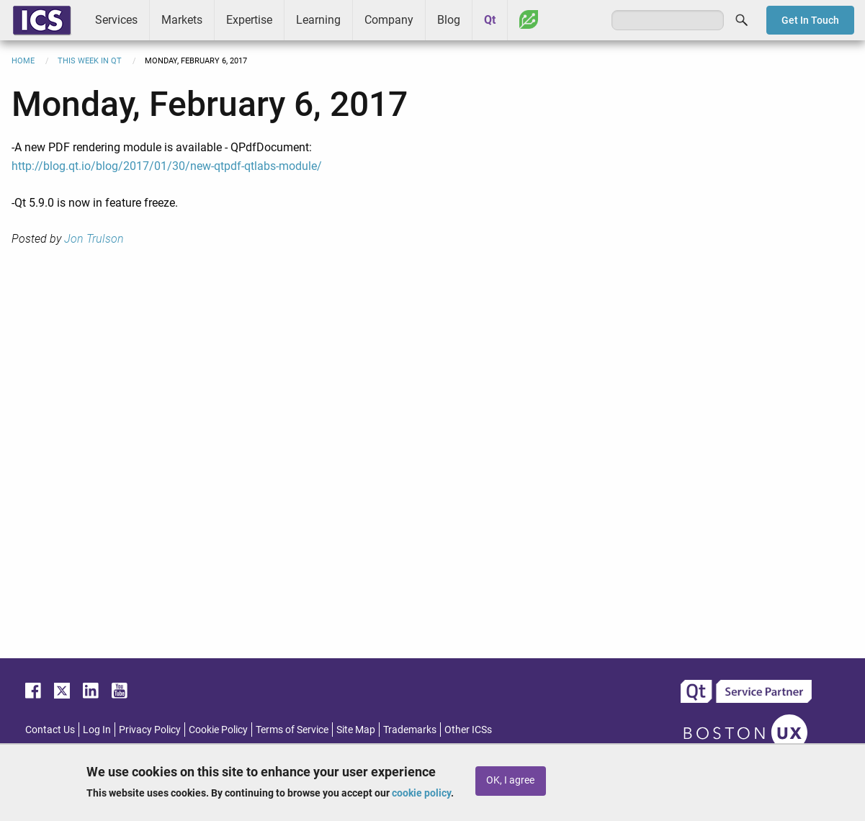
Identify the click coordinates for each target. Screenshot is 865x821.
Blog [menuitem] (448, 20)
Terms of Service (292, 729)
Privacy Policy (150, 729)
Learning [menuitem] (318, 20)
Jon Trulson (94, 239)
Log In (97, 729)
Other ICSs (468, 729)
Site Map (355, 729)
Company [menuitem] (388, 20)
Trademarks (409, 729)
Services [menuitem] (116, 20)
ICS (42, 20)
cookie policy (421, 793)
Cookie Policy (218, 729)
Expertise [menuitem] (249, 20)
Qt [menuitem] (490, 20)
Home (23, 61)
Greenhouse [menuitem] (528, 19)
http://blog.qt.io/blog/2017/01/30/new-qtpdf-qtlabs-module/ (167, 166)
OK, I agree (510, 780)
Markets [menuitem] (181, 20)
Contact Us (50, 729)
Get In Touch (810, 20)
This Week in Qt (90, 61)
